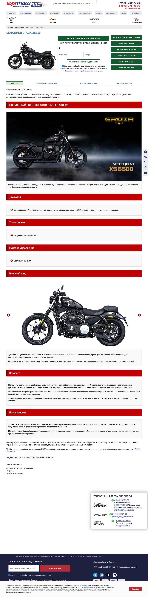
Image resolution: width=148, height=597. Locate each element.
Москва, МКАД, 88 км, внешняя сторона (72, 3)
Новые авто (11, 13)
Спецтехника (54, 13)
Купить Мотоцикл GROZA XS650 (126, 38)
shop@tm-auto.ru (123, 525)
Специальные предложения (46, 84)
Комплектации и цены (88, 84)
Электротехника (84, 13)
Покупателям (110, 13)
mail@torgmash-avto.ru (124, 510)
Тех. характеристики (124, 84)
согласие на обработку (88, 587)
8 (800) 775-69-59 (129, 6)
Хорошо (135, 589)
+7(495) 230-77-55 (128, 3)
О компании (135, 13)
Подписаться (55, 569)
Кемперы (99, 13)
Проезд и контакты (14, 473)
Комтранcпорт (41, 13)
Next (138, 315)
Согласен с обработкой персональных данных (84, 66)
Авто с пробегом (25, 13)
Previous (8, 315)
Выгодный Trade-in (126, 56)
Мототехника (68, 13)
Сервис (123, 13)
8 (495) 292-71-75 (121, 500)
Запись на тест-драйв (126, 50)
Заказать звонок (126, 68)
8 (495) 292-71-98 (119, 514)
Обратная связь (126, 62)
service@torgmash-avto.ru (123, 516)
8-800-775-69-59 (121, 505)
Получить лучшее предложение (83, 62)
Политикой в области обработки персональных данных (84, 71)
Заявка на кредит (126, 44)
